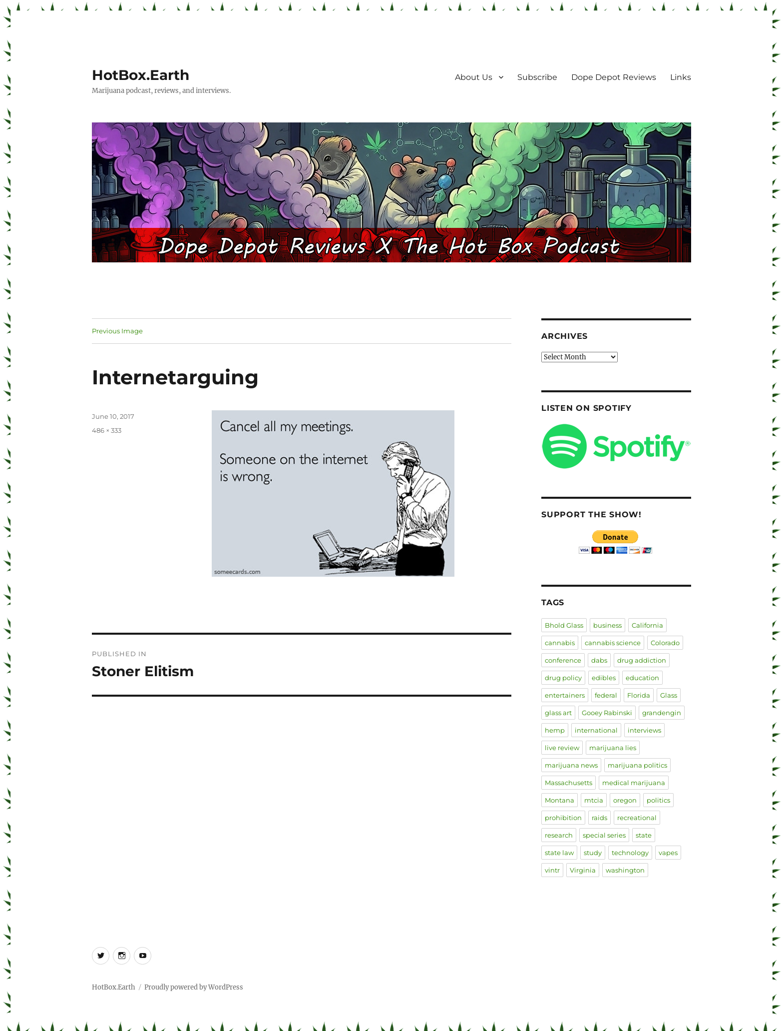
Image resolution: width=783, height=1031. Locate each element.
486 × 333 (106, 430)
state (644, 835)
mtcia (593, 800)
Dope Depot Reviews (613, 77)
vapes (668, 853)
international (596, 730)
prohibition (563, 818)
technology (630, 853)
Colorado (665, 643)
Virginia (583, 870)
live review (562, 748)
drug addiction (641, 660)
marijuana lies (612, 748)
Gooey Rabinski (607, 713)
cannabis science (613, 643)
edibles (604, 678)
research (559, 835)
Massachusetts (568, 783)
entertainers (565, 695)
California (647, 625)
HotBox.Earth (140, 74)
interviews (644, 730)
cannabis (560, 643)
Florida (638, 695)
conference (563, 660)
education (642, 678)
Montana (559, 800)
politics (658, 800)
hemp (555, 730)
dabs (599, 660)
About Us (473, 77)
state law (559, 853)
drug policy (563, 678)
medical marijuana (633, 783)
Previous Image (117, 331)
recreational (637, 818)
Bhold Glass (564, 625)
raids (599, 818)
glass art (558, 713)
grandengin (661, 713)
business (607, 625)
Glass (668, 695)
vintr (552, 870)
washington (625, 870)
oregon (625, 800)
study (593, 853)
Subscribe (537, 77)
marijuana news (571, 765)
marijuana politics (637, 765)
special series (604, 835)
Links (680, 77)
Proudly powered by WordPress (193, 987)
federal (606, 695)
